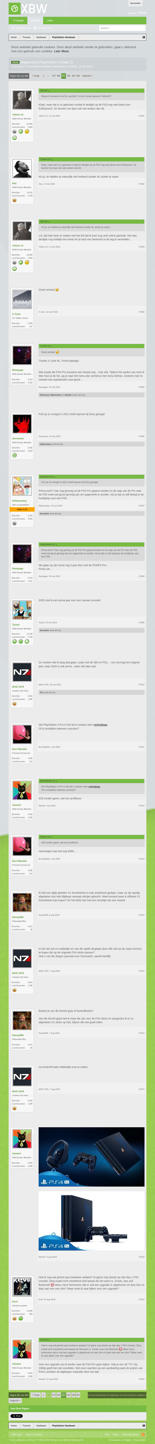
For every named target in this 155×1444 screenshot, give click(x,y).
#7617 (142, 1089)
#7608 (142, 576)
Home (115, 1434)
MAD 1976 (18, 686)
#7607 (142, 506)
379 (53, 76)
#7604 (142, 312)
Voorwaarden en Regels (120, 1440)
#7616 (142, 1033)
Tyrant (15, 624)
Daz (14, 183)
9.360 (30, 448)
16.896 (30, 1311)
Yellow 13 (17, 114)
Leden (50, 20)
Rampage (17, 370)
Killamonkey (55, 395)
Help (107, 1434)
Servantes (18, 438)
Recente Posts (44, 28)
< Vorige (36, 76)
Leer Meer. (62, 51)
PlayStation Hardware (39, 66)
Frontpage (18, 20)
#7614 (142, 915)
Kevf (14, 1301)
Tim (41, 692)
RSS (143, 1434)
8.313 (30, 379)
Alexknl (68, 395)
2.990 (30, 758)
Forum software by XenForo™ (36, 1440)
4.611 (30, 926)
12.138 (30, 634)
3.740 (30, 516)
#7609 (142, 622)
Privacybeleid (139, 1440)
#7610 (142, 684)
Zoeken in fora (23, 28)
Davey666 (17, 917)
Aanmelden (135, 3)
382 (68, 76)
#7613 (142, 859)
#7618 (142, 1257)
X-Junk (16, 314)
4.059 (30, 323)
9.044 (30, 696)
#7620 (142, 1379)
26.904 (30, 124)
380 (58, 76)
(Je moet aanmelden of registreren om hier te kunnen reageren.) (117, 1395)
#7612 (142, 806)
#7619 (142, 1299)
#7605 (142, 387)
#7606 (142, 436)
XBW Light (16, 1434)
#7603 (142, 247)
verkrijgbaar (100, 724)
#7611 (142, 747)
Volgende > (87, 76)
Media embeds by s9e (73, 1440)
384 (78, 76)
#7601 (142, 116)
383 (73, 76)
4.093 (30, 814)
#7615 (142, 971)
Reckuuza (44, 395)
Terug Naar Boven (130, 1434)
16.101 (30, 193)
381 (63, 76)
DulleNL (72, 66)
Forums (35, 20)
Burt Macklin (19, 749)
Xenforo (38, 1434)
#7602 (142, 184)
